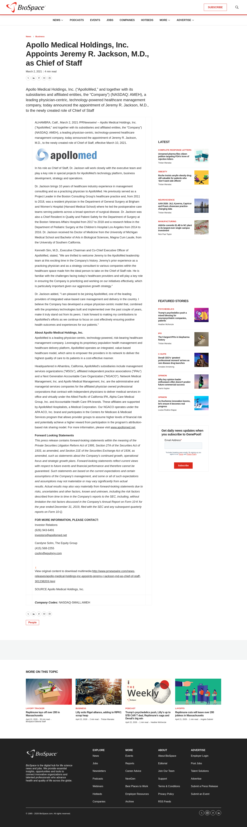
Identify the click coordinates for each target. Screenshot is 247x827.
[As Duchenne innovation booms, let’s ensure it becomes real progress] (201, 403)
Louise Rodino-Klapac (167, 410)
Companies (127, 20)
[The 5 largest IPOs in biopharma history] (201, 339)
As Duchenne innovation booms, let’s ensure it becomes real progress (174, 404)
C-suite (162, 354)
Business (40, 36)
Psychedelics (166, 309)
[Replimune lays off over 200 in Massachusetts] (49, 692)
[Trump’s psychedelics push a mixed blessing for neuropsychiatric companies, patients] (201, 315)
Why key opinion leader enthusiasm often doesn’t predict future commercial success (174, 382)
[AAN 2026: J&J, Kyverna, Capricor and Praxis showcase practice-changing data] (201, 206)
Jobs (109, 20)
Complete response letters (174, 150)
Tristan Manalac (165, 163)
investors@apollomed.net (51, 535)
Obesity (162, 171)
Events (95, 20)
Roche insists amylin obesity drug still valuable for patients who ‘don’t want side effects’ (174, 178)
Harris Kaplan (164, 388)
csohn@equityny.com (48, 553)
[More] (62, 20)
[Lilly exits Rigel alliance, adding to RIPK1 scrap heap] (99, 692)
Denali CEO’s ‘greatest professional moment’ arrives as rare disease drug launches (173, 360)
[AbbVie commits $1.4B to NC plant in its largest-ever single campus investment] (201, 227)
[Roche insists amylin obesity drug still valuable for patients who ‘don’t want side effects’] (201, 177)
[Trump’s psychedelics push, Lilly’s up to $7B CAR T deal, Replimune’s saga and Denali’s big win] (148, 692)
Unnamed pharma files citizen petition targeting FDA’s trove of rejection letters (173, 156)
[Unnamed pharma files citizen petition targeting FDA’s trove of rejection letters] (201, 156)
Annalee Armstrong (166, 367)
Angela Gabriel (207, 719)
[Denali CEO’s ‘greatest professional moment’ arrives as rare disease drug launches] (201, 360)
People (32, 622)
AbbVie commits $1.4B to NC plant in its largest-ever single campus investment (175, 228)
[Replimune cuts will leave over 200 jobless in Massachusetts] (198, 692)
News (56, 20)
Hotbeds (147, 20)
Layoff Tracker (35, 708)
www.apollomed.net (123, 427)
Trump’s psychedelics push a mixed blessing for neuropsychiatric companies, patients (172, 317)
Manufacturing (167, 221)
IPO (160, 333)
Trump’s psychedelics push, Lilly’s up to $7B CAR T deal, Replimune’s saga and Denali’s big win (147, 715)
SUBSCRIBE (215, 7)
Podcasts (77, 20)
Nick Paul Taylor (165, 234)
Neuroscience (166, 200)
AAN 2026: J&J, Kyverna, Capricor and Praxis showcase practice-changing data (175, 206)
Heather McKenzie (166, 324)
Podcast (130, 708)
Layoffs (179, 708)
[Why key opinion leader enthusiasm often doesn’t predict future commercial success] (201, 381)
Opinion (162, 375)
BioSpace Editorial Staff (36, 721)
